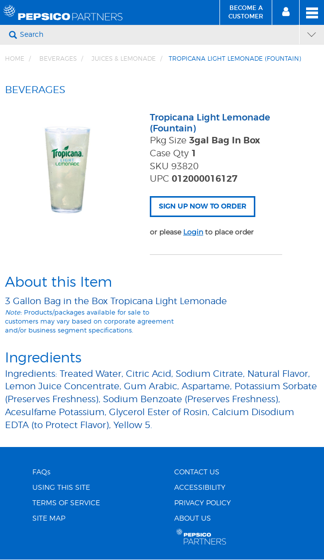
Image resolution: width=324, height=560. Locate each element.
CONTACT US (196, 472)
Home (14, 59)
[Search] (158, 35)
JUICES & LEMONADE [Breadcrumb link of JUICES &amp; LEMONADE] (124, 59)
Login (193, 231)
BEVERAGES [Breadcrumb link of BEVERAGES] (58, 59)
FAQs (41, 472)
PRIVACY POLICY (202, 503)
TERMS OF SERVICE (66, 503)
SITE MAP (48, 518)
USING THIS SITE (61, 487)
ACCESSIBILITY (199, 487)
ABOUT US (192, 518)
